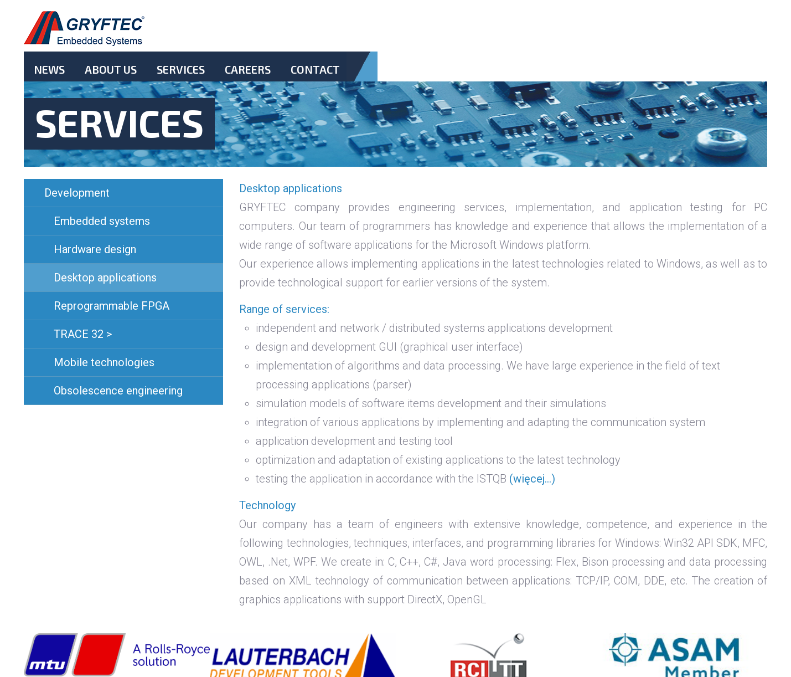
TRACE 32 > (83, 334)
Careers (248, 69)
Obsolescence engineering (118, 390)
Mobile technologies (104, 362)
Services (181, 69)
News (49, 69)
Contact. (315, 79)
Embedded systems (102, 221)
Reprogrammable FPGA (111, 305)
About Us (111, 69)
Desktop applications (105, 277)
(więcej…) (532, 478)
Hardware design (95, 249)
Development (77, 192)
